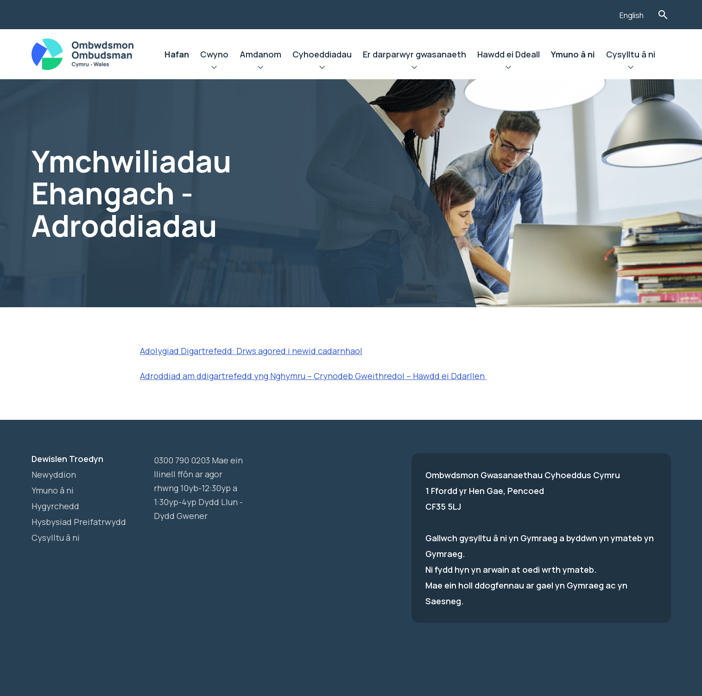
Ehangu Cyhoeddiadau (322, 68)
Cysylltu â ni (630, 54)
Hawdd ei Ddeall (508, 54)
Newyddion (54, 474)
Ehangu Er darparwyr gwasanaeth (414, 68)
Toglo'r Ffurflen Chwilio (663, 14)
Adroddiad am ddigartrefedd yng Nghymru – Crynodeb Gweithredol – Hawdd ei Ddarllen (313, 375)
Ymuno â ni (573, 54)
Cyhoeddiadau (322, 54)
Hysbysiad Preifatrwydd (79, 521)
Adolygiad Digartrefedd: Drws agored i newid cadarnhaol (251, 350)
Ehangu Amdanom (260, 68)
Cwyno (214, 54)
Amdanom (260, 54)
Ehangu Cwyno (214, 68)
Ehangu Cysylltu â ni (631, 68)
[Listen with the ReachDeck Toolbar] (598, 13)
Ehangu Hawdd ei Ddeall (508, 68)
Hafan (176, 54)
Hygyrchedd (55, 506)
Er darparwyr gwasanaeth (414, 54)
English (632, 15)
